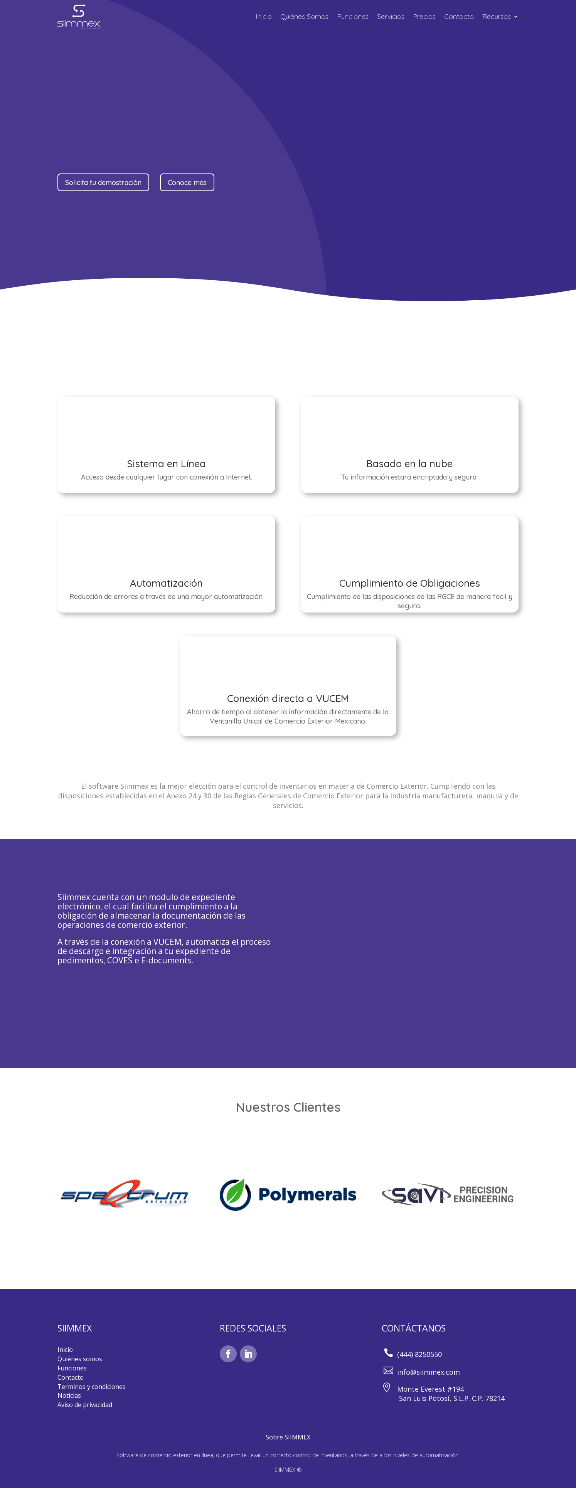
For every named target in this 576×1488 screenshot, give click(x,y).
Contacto (459, 16)
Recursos (496, 16)
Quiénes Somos (304, 16)
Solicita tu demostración (109, 183)
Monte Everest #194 (429, 1389)
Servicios (390, 16)
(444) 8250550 (419, 1354)
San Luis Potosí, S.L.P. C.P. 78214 (443, 1398)
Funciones (353, 16)
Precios (424, 16)
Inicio (264, 16)
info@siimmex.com (428, 1372)
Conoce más (203, 183)
